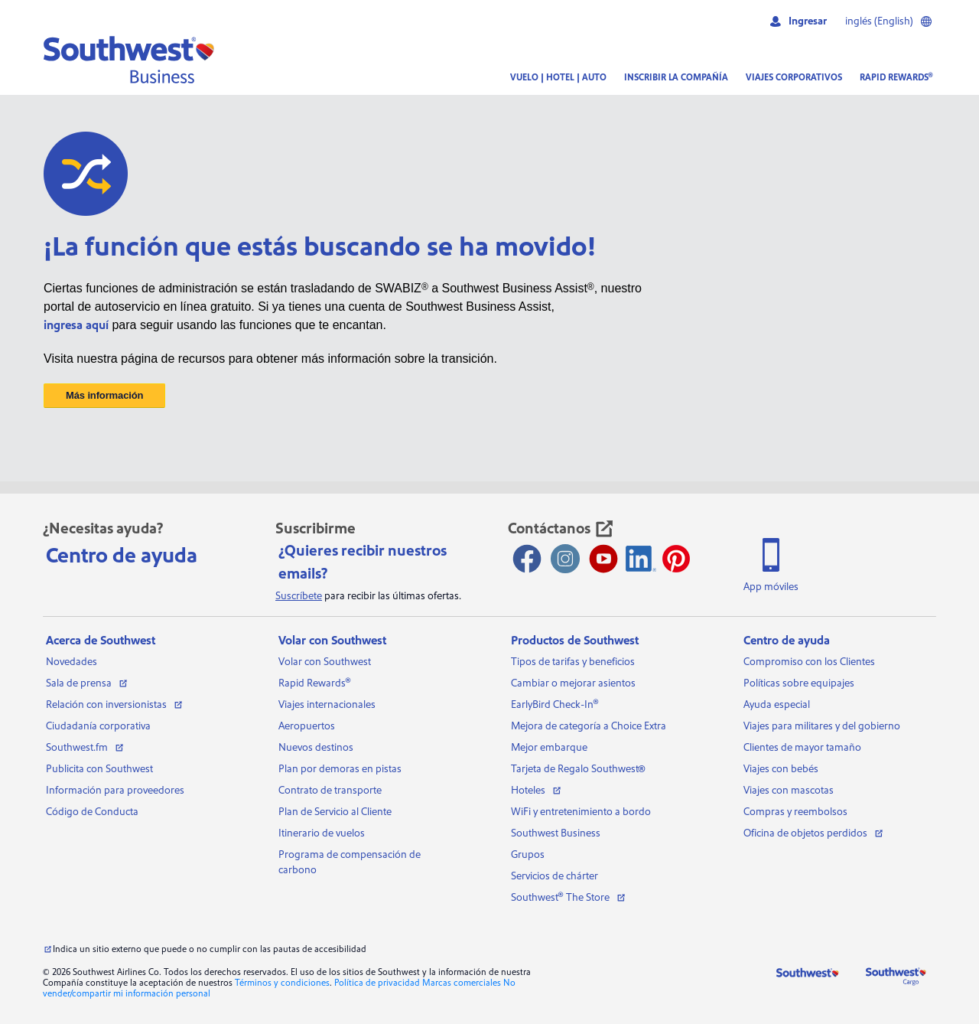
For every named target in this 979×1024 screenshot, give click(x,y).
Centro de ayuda (121, 555)
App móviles (770, 587)
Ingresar (798, 21)
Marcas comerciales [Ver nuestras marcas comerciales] (461, 983)
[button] (129, 60)
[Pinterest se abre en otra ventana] (676, 559)
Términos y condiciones (282, 983)
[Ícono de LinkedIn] (641, 559)
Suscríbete (298, 596)
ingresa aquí (76, 325)
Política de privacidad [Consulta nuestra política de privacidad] (377, 983)
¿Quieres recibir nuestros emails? (362, 562)
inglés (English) (889, 21)
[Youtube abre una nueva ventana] (603, 559)
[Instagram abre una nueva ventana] (565, 559)
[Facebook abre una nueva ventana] (527, 559)
